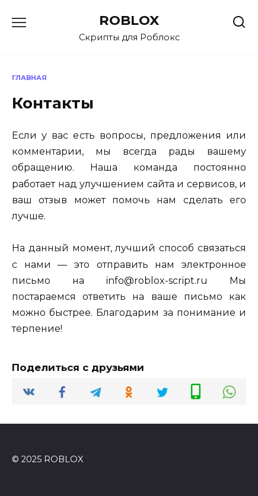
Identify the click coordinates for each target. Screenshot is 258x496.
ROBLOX (129, 20)
